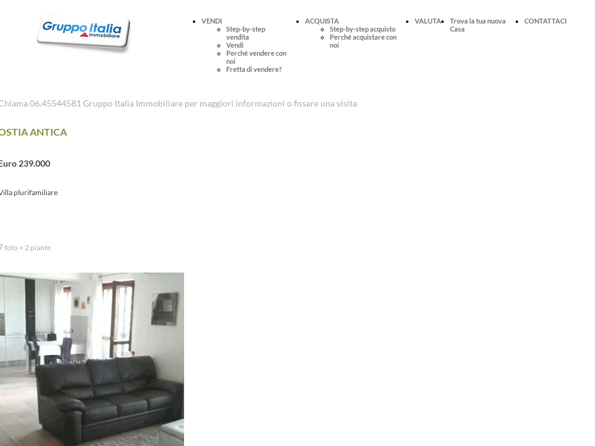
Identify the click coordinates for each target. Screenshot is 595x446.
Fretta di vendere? (254, 69)
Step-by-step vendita (245, 33)
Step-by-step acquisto (362, 29)
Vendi (235, 45)
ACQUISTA (322, 21)
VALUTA (428, 21)
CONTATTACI (545, 21)
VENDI (211, 21)
